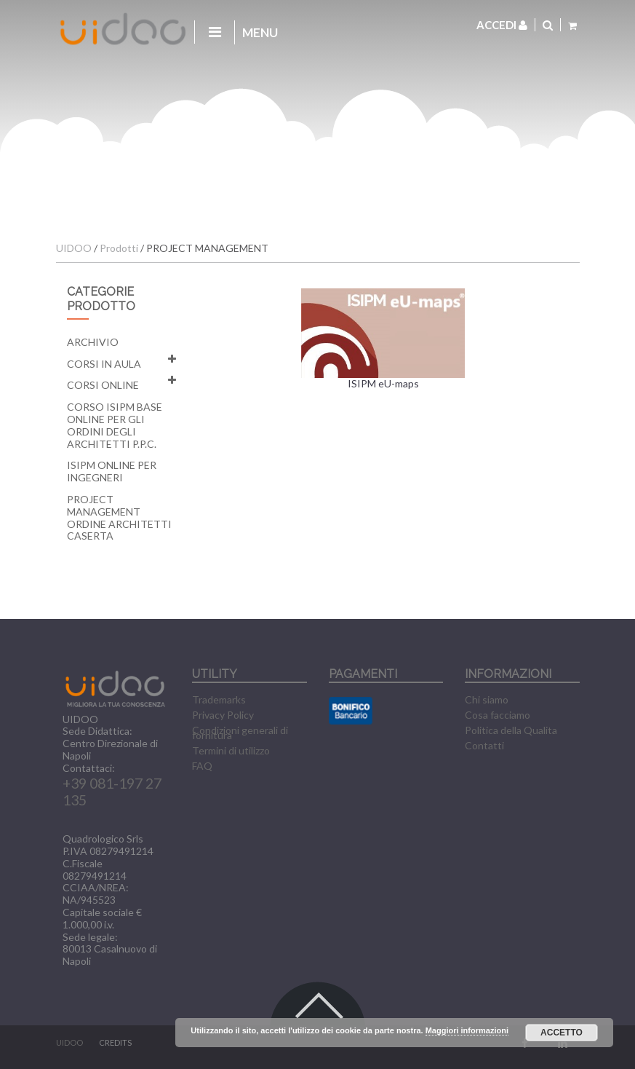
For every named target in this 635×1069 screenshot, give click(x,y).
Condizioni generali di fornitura (240, 732)
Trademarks (219, 699)
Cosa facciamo (497, 715)
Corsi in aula (104, 364)
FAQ (202, 766)
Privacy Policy (223, 715)
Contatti (484, 745)
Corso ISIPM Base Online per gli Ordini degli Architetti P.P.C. (114, 425)
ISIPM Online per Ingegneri (111, 471)
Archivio (93, 342)
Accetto (561, 1032)
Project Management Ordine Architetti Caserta (119, 517)
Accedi (501, 24)
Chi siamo (486, 699)
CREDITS (115, 1042)
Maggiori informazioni (467, 1030)
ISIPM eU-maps (383, 339)
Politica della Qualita (511, 730)
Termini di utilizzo (231, 750)
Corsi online (103, 385)
